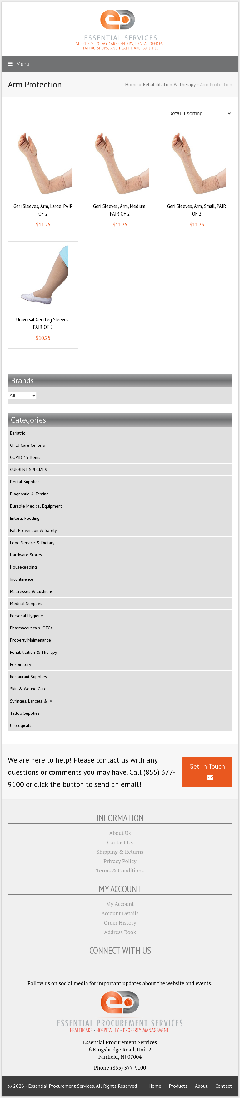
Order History (120, 922)
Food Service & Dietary (32, 542)
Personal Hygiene (26, 616)
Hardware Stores (26, 555)
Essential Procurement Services (61, 1086)
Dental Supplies (25, 481)
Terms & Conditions (120, 870)
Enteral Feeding (25, 518)
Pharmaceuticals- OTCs (31, 628)
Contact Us (120, 842)
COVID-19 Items (25, 457)
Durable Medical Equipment (36, 506)
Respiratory (20, 664)
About (201, 1086)
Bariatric (17, 433)
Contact (223, 1086)
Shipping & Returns (120, 851)
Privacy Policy (119, 861)
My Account (120, 903)
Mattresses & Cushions (31, 591)
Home (131, 84)
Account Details (120, 913)
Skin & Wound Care (28, 689)
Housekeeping (23, 567)
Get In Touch (207, 771)
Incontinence (21, 579)
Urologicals (20, 725)
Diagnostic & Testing (29, 494)
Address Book (120, 932)
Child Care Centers (27, 445)
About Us (120, 833)
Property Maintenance (30, 640)
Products (178, 1086)
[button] (18, 63)
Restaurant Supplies (28, 676)
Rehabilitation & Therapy (169, 84)
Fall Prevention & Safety (33, 530)
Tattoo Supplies (25, 713)
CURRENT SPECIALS (28, 469)
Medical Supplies (26, 603)
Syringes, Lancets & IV (31, 701)
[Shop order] (199, 113)
